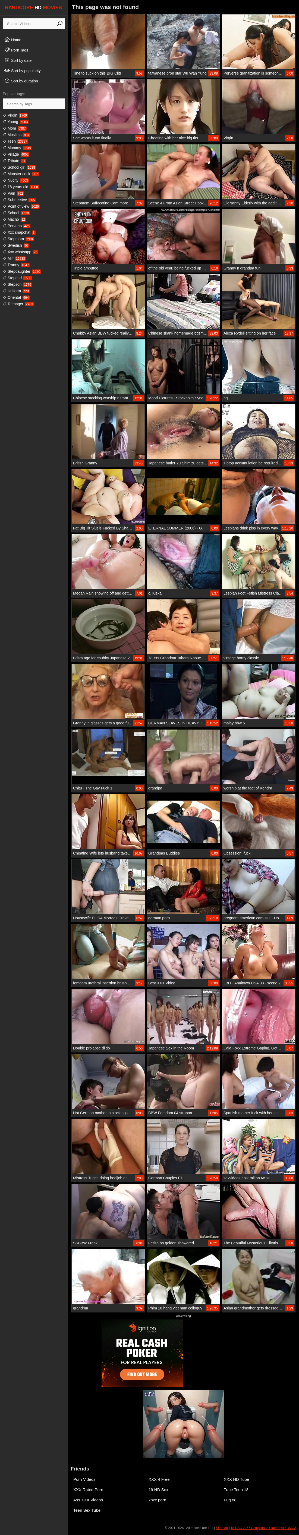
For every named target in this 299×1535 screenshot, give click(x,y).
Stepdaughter (22, 271)
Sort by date (18, 60)
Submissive (19, 200)
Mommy (17, 148)
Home (12, 40)
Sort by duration (21, 81)
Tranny (16, 265)
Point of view (21, 206)
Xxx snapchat (19, 232)
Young (16, 122)
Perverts (16, 226)
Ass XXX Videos (88, 1500)
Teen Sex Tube (86, 1510)
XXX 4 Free (159, 1479)
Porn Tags (16, 50)
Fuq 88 (230, 1500)
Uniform (16, 291)
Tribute (14, 161)
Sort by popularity (22, 70)
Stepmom (18, 239)
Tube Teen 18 (236, 1489)
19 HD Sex (158, 1489)
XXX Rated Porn (88, 1489)
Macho (14, 219)
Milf (14, 258)
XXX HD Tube (236, 1479)
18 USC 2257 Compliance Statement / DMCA (263, 1528)
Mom (15, 128)
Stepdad (17, 278)
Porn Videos (84, 1479)
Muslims (16, 135)
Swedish (16, 245)
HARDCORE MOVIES (33, 7)
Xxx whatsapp (20, 252)
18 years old (21, 187)
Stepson (17, 284)
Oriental (16, 297)
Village (16, 154)
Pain (13, 193)
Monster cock (21, 174)
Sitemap (222, 1528)
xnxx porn (157, 1500)
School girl (19, 167)
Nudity (16, 180)
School (16, 213)
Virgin (15, 115)
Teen (15, 141)
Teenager (18, 304)
